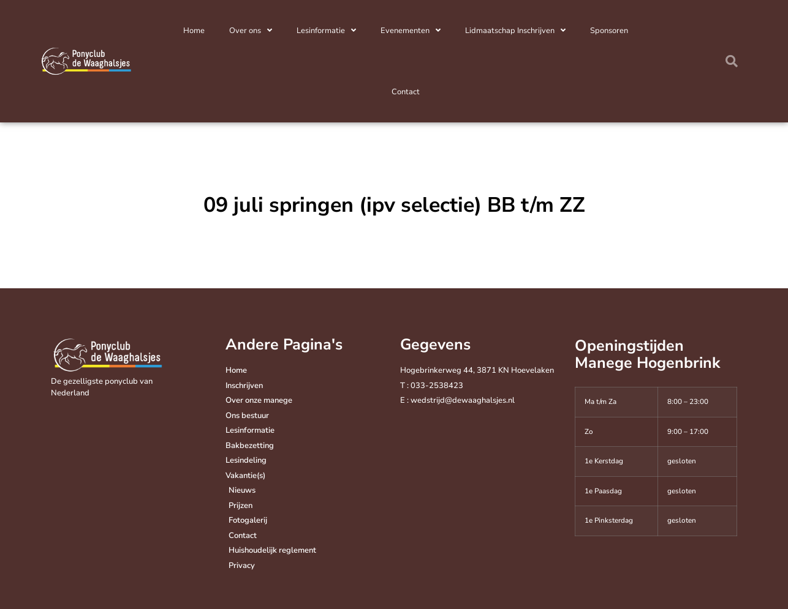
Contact (406, 91)
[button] (731, 61)
